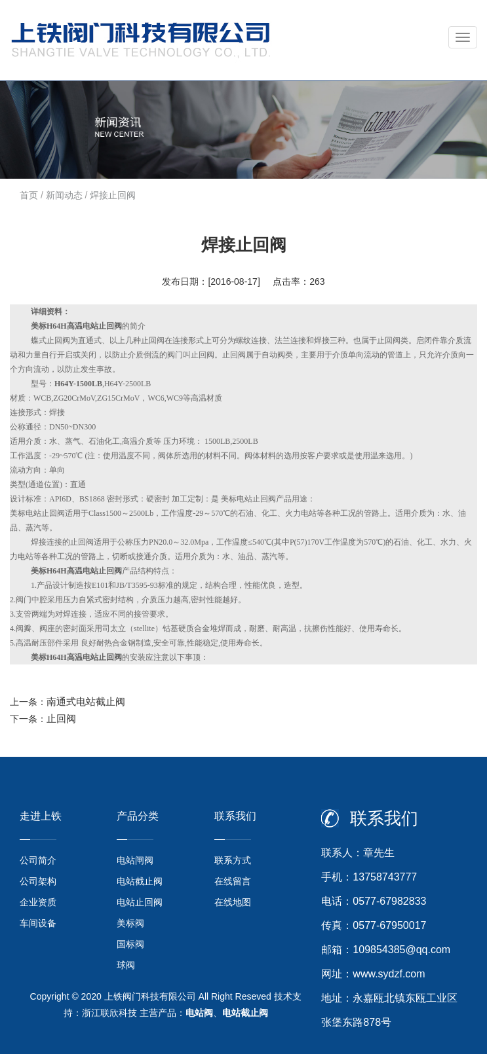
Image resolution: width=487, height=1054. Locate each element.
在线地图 (232, 902)
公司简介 (38, 860)
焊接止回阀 (113, 195)
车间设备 (38, 923)
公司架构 (38, 881)
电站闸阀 (135, 860)
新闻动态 (64, 195)
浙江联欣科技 (109, 1013)
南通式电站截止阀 (86, 701)
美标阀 (130, 923)
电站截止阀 (140, 881)
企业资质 (38, 902)
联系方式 (232, 860)
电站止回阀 (140, 902)
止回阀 (61, 718)
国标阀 (130, 944)
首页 (29, 195)
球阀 (126, 965)
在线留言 (232, 881)
